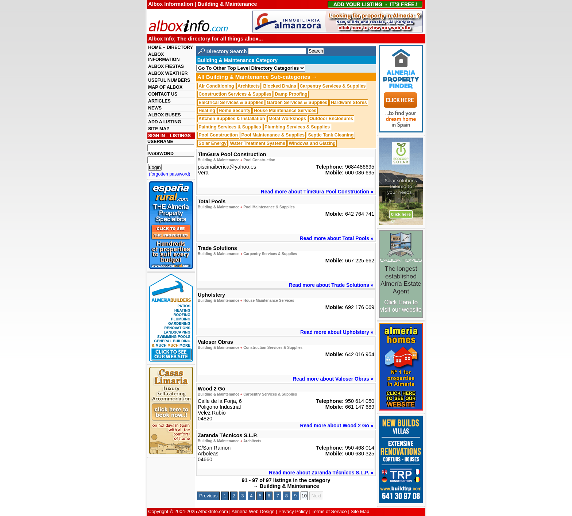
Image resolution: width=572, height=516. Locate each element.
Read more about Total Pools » (337, 238)
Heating (206, 110)
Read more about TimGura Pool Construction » (317, 192)
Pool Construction (218, 135)
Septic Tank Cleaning (330, 135)
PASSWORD (160, 153)
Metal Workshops (287, 119)
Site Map (360, 511)
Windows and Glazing (312, 143)
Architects (248, 86)
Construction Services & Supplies (234, 94)
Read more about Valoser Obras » (333, 379)
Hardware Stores (349, 102)
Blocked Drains (279, 86)
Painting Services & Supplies (229, 127)
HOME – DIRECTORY (170, 47)
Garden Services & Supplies (297, 102)
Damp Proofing (291, 94)
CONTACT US (162, 94)
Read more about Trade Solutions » (331, 285)
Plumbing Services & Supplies (297, 127)
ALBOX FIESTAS (166, 66)
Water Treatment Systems (257, 143)
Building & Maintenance (218, 160)
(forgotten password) (169, 174)
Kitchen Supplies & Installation (231, 119)
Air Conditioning (216, 86)
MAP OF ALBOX (165, 87)
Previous (208, 495)
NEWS (155, 108)
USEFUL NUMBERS (169, 80)
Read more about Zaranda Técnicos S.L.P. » (321, 472)
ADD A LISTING (164, 121)
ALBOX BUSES (164, 115)
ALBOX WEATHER (168, 73)
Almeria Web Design (253, 511)
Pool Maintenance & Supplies (272, 135)
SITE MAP (158, 128)
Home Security (234, 110)
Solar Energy (212, 143)
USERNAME (160, 141)
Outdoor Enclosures (331, 119)
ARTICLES (159, 101)
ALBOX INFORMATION (163, 57)
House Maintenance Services (285, 110)
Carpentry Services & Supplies (332, 86)
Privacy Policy (293, 511)
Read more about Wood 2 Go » (337, 425)
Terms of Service (329, 511)
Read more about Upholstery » (336, 332)
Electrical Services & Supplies (230, 102)
